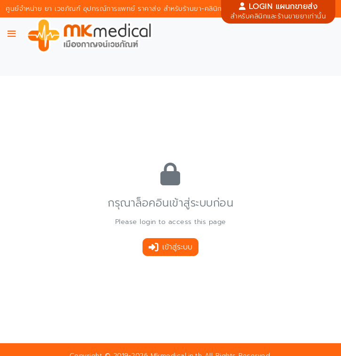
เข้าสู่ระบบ (170, 247)
